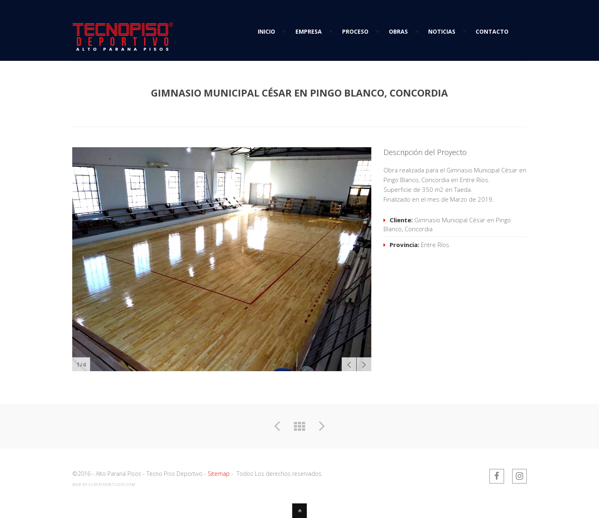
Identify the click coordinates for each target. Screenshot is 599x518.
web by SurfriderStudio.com (103, 484)
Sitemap (219, 473)
